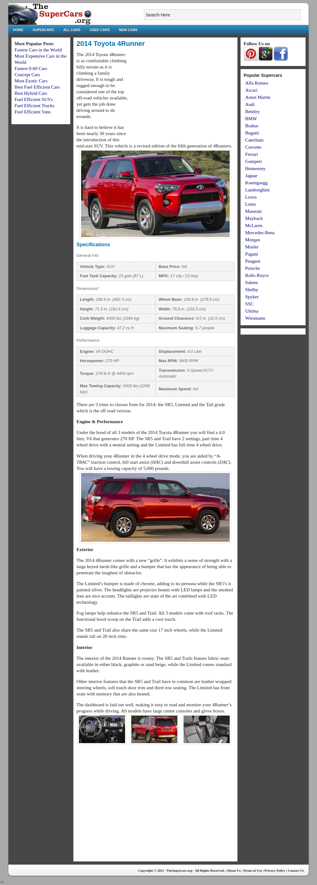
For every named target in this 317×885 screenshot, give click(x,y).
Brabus (251, 125)
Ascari (251, 90)
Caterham (254, 139)
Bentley (252, 111)
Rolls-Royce (257, 275)
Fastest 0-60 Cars (31, 68)
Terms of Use (252, 870)
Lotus (250, 204)
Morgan (252, 239)
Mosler (251, 246)
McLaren (254, 225)
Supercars (43, 30)
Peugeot (252, 261)
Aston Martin (257, 97)
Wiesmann (255, 318)
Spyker (251, 296)
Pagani (251, 253)
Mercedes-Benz (260, 232)
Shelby (251, 289)
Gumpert (253, 161)
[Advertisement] (182, 94)
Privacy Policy (274, 870)
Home (18, 30)
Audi (249, 104)
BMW (251, 118)
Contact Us (296, 870)
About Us (234, 870)
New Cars (128, 30)
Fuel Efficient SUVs (34, 99)
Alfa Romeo (256, 82)
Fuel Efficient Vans (33, 111)
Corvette (253, 147)
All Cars (71, 30)
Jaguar (251, 175)
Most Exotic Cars (31, 80)
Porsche (252, 268)
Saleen (251, 282)
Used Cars (100, 30)
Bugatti (252, 132)
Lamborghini (257, 189)
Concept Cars (27, 74)
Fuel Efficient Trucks (34, 105)
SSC (249, 303)
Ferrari (251, 154)
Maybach (254, 218)
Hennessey (255, 168)
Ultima (251, 310)
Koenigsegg (256, 182)
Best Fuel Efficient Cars (37, 87)
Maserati (253, 211)
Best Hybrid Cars (31, 93)
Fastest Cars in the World (38, 49)
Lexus (251, 196)
